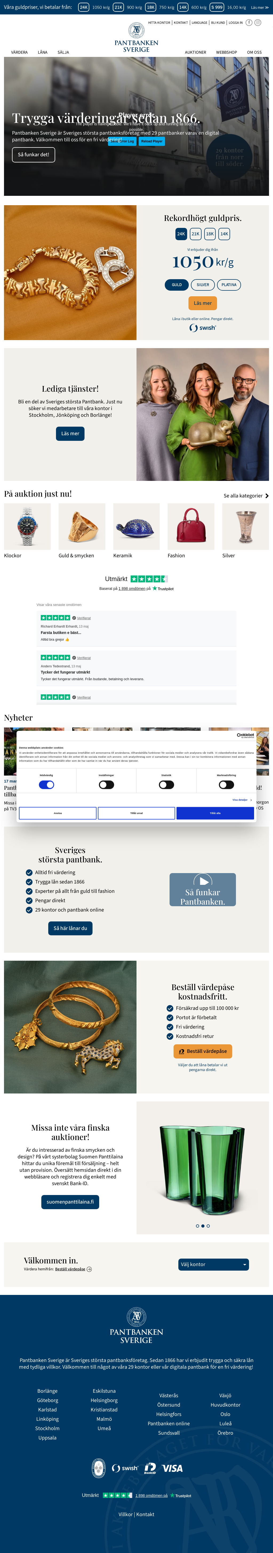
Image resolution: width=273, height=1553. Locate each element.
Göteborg (47, 1400)
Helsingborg (104, 1400)
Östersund (168, 1405)
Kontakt (181, 22)
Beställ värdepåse (203, 1051)
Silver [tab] (203, 284)
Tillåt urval (136, 813)
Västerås (168, 1395)
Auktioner (195, 52)
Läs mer (203, 303)
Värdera (19, 52)
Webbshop (226, 52)
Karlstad (47, 1410)
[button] (197, 1226)
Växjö (225, 1395)
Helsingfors (168, 1414)
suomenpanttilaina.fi (70, 1202)
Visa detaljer (239, 800)
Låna (42, 52)
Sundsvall (169, 1433)
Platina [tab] (229, 284)
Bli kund (218, 22)
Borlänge (47, 1391)
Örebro (225, 1433)
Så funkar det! (33, 154)
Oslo (225, 1414)
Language (199, 22)
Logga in (236, 22)
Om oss (254, 52)
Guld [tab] (177, 284)
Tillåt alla (215, 813)
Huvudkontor (225, 1405)
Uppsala (47, 1438)
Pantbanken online (169, 1423)
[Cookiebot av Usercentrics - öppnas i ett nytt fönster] (230, 735)
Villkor (126, 1514)
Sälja (63, 52)
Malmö (104, 1419)
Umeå (104, 1428)
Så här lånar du (70, 928)
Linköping (47, 1419)
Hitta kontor (159, 22)
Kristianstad (104, 1410)
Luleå (225, 1423)
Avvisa (58, 813)
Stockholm (47, 1428)
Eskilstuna (104, 1391)
